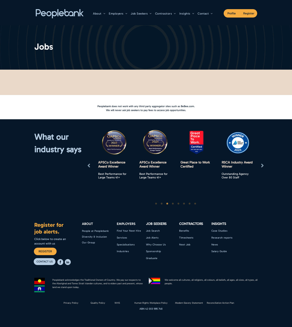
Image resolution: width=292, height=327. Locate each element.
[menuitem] (100, 13)
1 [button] (156, 204)
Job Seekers (156, 224)
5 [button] (178, 204)
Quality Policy (98, 302)
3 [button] (167, 204)
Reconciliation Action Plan (220, 302)
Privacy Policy (71, 302)
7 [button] (189, 204)
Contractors (191, 224)
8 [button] (195, 204)
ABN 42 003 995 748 (150, 308)
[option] (114, 165)
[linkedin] (68, 262)
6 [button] (184, 204)
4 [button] (173, 204)
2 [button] (162, 204)
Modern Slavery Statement (189, 302)
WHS (117, 302)
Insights (218, 224)
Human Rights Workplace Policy (151, 302)
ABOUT (87, 224)
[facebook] (60, 262)
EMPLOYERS (126, 224)
